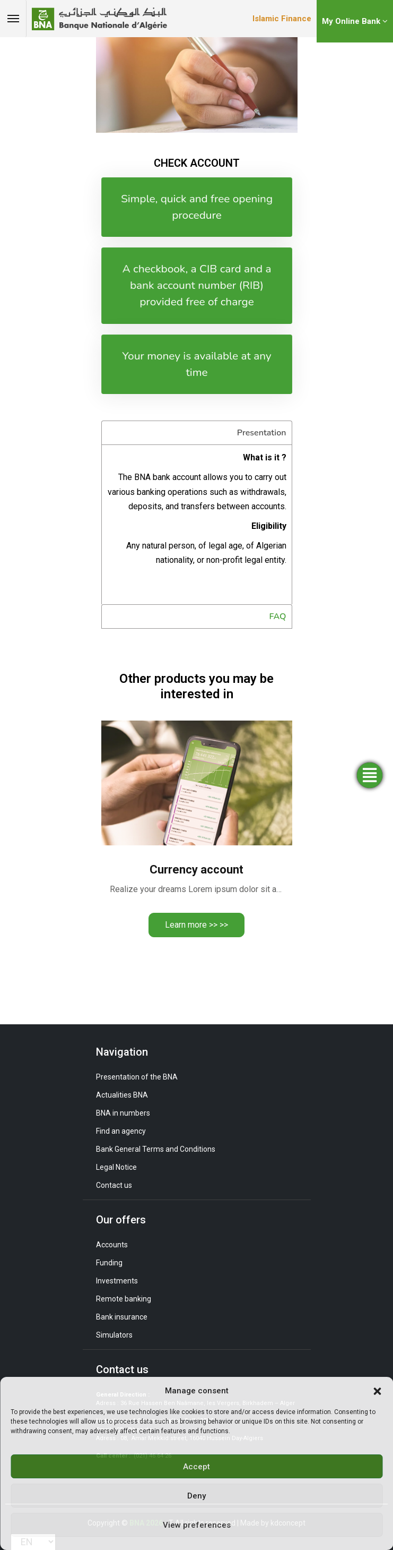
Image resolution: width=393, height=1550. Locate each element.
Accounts (112, 1244)
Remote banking (123, 1299)
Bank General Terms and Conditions (155, 1149)
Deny (196, 1496)
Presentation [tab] (261, 433)
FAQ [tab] (277, 616)
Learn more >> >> (196, 925)
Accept (196, 1466)
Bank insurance (121, 1317)
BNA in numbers (123, 1113)
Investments (117, 1281)
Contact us (114, 1185)
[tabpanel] (196, 524)
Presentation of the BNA (137, 1077)
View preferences (197, 1525)
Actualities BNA (122, 1095)
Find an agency (121, 1131)
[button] (377, 1390)
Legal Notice (116, 1167)
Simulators (114, 1335)
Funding (109, 1262)
